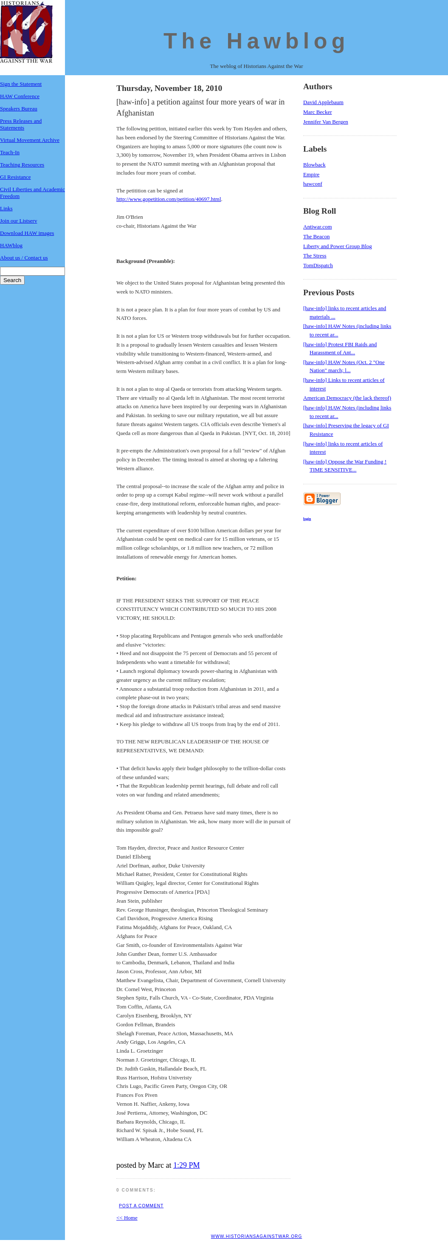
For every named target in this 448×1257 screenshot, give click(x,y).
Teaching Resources (22, 164)
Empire (311, 174)
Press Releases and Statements (21, 124)
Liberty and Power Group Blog (337, 246)
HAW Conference (19, 96)
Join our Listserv (18, 221)
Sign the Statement (21, 84)
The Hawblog (256, 40)
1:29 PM (186, 1165)
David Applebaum (323, 102)
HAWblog (11, 245)
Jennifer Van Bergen (325, 122)
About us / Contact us (24, 257)
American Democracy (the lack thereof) (347, 398)
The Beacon (316, 236)
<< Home (127, 1218)
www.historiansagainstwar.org (256, 1236)
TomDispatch (318, 265)
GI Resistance (15, 177)
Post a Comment (141, 1205)
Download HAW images (27, 233)
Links (6, 208)
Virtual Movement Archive (29, 140)
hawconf (312, 184)
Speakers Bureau (18, 108)
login (307, 519)
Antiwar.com (317, 226)
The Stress (315, 255)
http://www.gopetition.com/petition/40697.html (168, 199)
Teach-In (10, 152)
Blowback (314, 164)
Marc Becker (317, 112)
